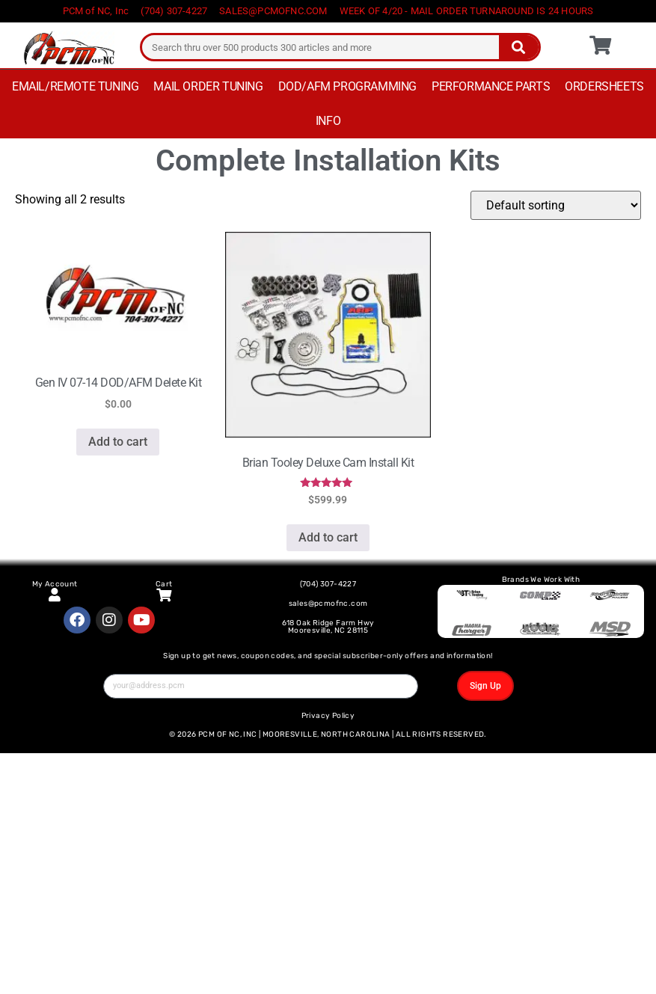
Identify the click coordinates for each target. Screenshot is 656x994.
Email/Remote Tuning (75, 86)
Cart (164, 584)
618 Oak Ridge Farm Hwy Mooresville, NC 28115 (328, 627)
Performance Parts (491, 86)
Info (328, 121)
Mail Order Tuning (208, 86)
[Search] (519, 47)
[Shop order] (555, 205)
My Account (55, 584)
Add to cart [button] (117, 442)
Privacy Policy (328, 715)
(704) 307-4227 (328, 584)
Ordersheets (604, 86)
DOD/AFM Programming (347, 86)
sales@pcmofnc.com (328, 603)
